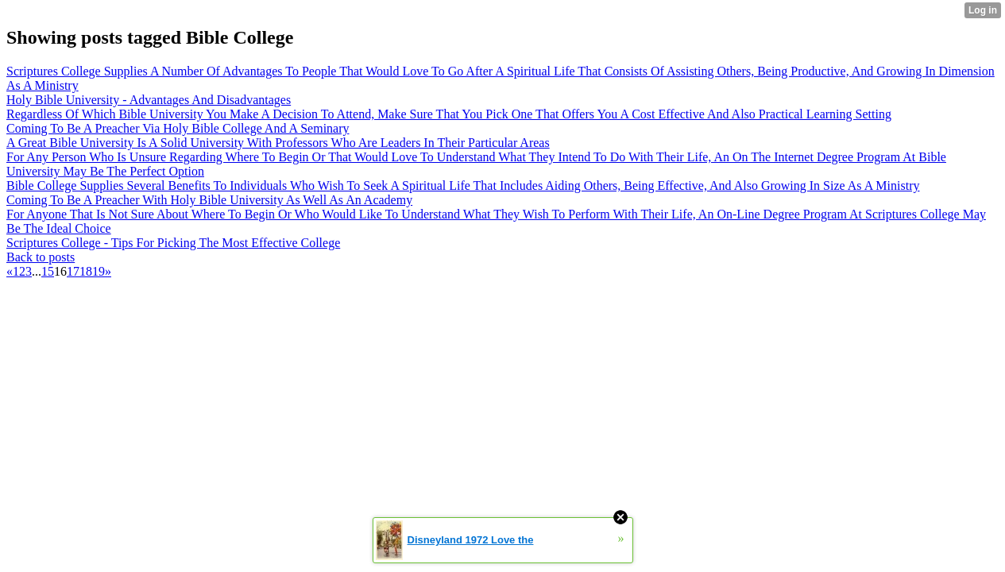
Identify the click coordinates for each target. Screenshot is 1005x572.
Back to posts (40, 257)
